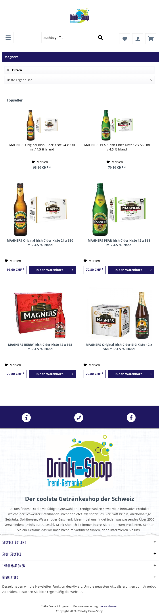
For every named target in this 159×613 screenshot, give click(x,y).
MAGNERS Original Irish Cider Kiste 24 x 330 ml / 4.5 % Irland (42, 147)
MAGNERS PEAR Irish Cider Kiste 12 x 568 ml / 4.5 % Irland (117, 147)
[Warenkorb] (150, 38)
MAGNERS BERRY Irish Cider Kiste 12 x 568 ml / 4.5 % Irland (40, 346)
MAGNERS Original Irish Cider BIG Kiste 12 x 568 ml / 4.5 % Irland (119, 346)
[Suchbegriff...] (73, 37)
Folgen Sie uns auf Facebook (131, 417)
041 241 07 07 (78, 417)
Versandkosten (109, 606)
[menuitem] (8, 37)
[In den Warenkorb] (52, 270)
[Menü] (8, 37)
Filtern (14, 70)
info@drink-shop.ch (26, 417)
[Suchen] (100, 37)
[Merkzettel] (124, 38)
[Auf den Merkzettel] (40, 162)
